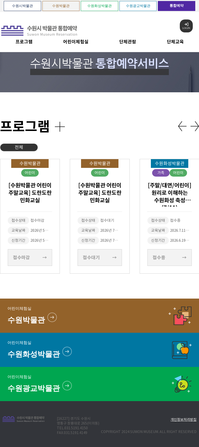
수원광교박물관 (138, 6)
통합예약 (177, 5)
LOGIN (186, 26)
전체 (19, 147)
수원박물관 (61, 6)
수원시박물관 (22, 6)
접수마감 (30, 257)
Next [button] (195, 126)
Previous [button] (182, 126)
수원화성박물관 (99, 6)
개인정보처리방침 (184, 419)
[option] (100, 216)
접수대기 (100, 257)
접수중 (170, 257)
